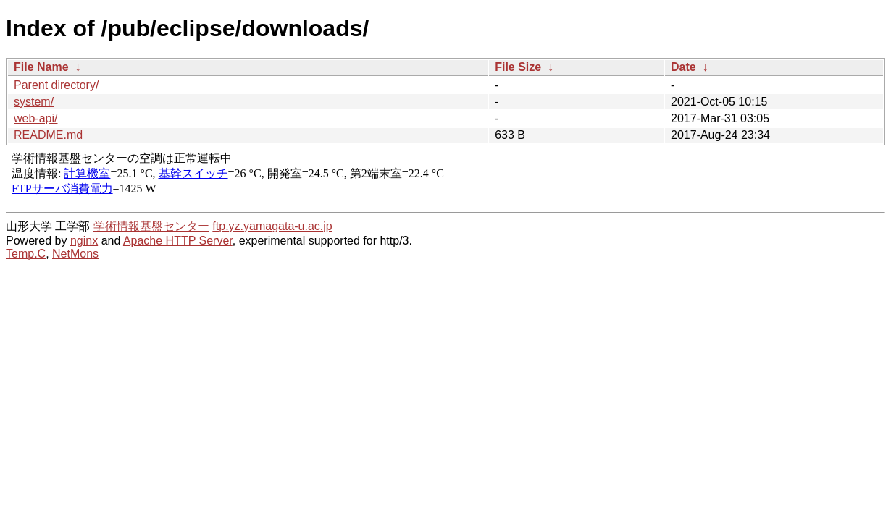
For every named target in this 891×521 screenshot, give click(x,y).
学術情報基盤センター (151, 226)
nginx (84, 240)
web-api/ (35, 118)
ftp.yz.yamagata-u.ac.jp (272, 226)
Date (683, 67)
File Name (41, 67)
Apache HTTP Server (178, 240)
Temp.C (26, 253)
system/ (34, 102)
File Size (518, 67)
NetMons (75, 253)
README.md (48, 135)
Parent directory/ (56, 85)
